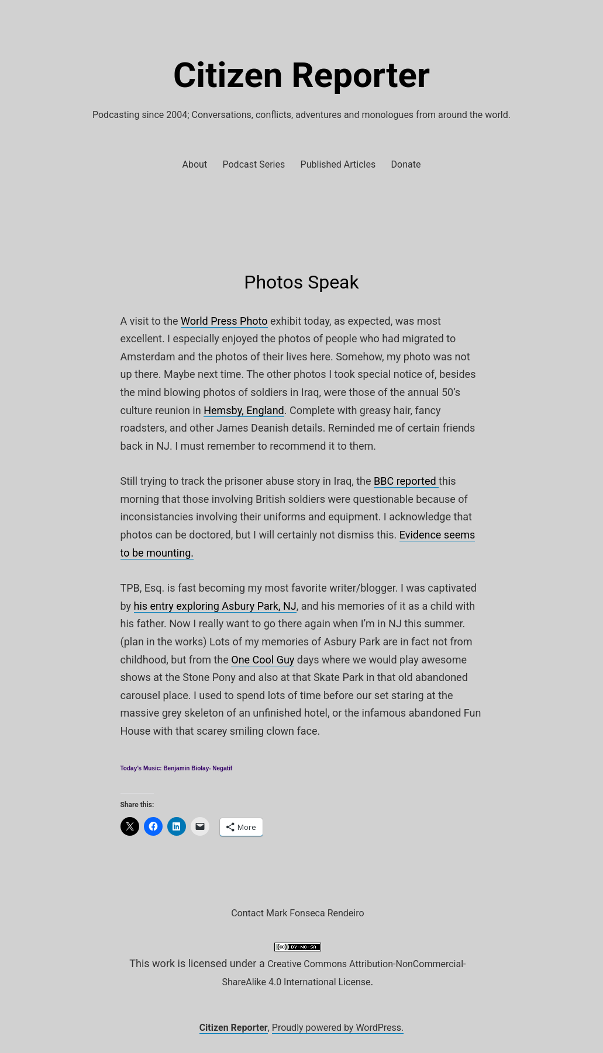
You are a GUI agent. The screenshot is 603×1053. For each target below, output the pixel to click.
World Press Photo (224, 321)
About (195, 164)
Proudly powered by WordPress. (338, 1027)
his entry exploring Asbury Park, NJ (215, 606)
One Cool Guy (262, 660)
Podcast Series (254, 164)
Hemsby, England (244, 410)
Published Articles (338, 164)
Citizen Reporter (301, 75)
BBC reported (406, 481)
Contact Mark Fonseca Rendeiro (297, 913)
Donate (406, 164)
